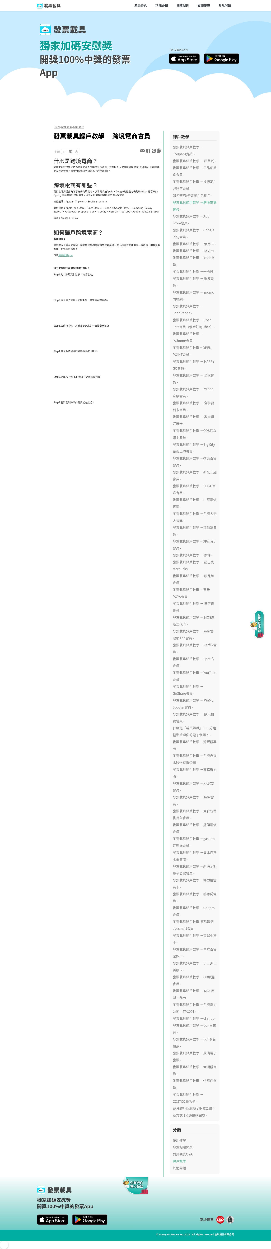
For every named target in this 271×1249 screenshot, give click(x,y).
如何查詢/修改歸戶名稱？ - (192, 195)
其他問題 (179, 1167)
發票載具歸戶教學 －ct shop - (194, 1018)
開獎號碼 (182, 5)
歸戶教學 (78, 127)
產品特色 (140, 5)
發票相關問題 (183, 1147)
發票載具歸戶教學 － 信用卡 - (194, 243)
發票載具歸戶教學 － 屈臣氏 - (194, 160)
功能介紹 (161, 5)
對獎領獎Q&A (183, 1154)
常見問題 (225, 5)
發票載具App (65, 255)
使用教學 (179, 1140)
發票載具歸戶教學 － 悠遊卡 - (194, 250)
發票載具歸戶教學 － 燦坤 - (193, 555)
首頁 (57, 127)
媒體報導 (204, 5)
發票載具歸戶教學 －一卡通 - (194, 271)
